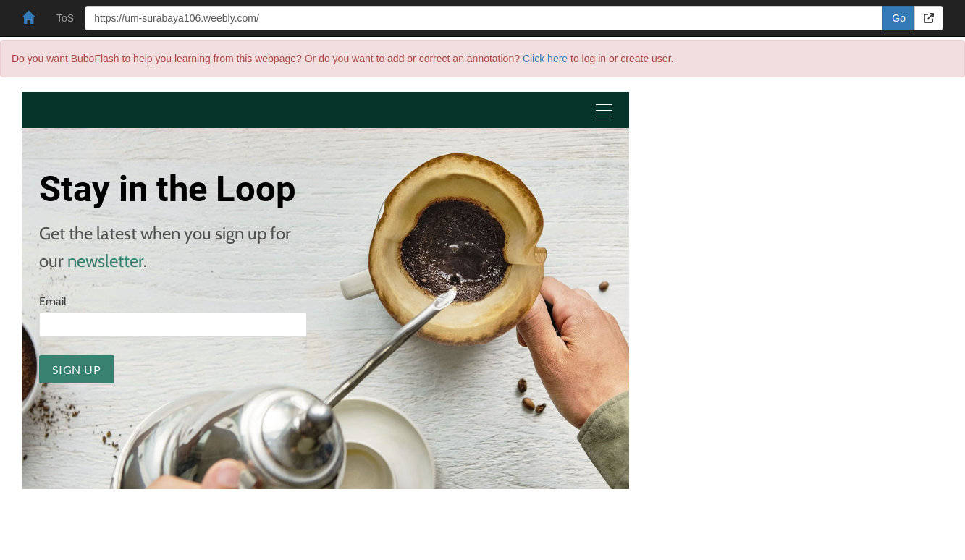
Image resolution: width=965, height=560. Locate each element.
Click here (545, 58)
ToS (65, 18)
